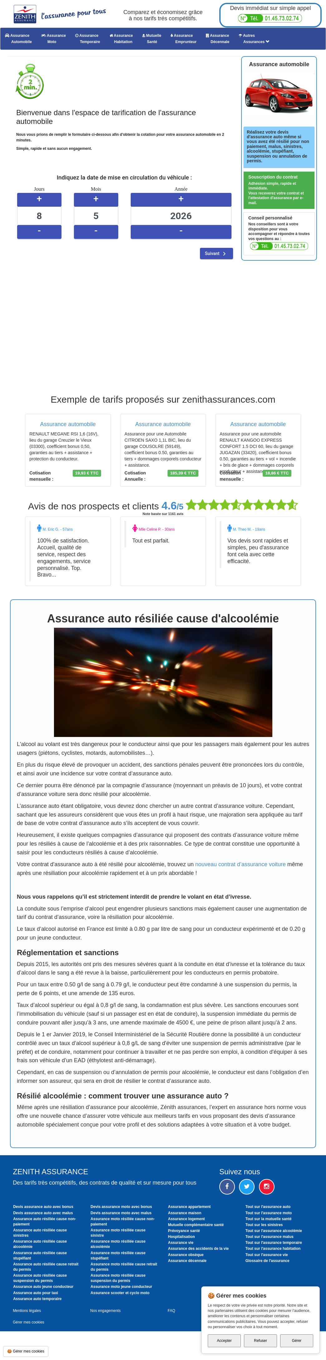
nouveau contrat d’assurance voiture (240, 864)
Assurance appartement (189, 1207)
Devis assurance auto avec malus (43, 1213)
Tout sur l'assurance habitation (273, 1248)
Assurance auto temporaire (37, 1299)
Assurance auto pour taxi (35, 1293)
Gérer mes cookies (28, 1322)
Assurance (18, 38)
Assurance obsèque (186, 1255)
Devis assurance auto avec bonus (43, 1207)
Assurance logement (186, 1219)
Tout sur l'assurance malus (270, 1237)
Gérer (297, 1340)
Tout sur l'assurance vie (267, 1255)
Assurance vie (180, 1242)
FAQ (171, 1310)
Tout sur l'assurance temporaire (274, 1242)
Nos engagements (105, 1310)
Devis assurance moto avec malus (120, 1213)
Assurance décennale (187, 1261)
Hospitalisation (181, 1237)
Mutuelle (151, 38)
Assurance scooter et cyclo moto (119, 1293)
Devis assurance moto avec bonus (121, 1207)
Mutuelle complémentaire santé (196, 1225)
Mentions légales (27, 1310)
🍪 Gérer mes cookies (25, 1351)
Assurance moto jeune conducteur (121, 1286)
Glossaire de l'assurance (268, 1261)
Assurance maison (185, 1213)
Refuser (260, 1340)
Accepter (224, 1340)
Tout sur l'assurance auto (268, 1207)
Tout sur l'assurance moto (269, 1213)
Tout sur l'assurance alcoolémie (274, 1231)
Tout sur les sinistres (264, 1225)
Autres (254, 38)
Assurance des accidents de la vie (198, 1248)
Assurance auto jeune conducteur (43, 1286)
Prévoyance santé (184, 1231)
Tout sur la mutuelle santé (269, 1219)
